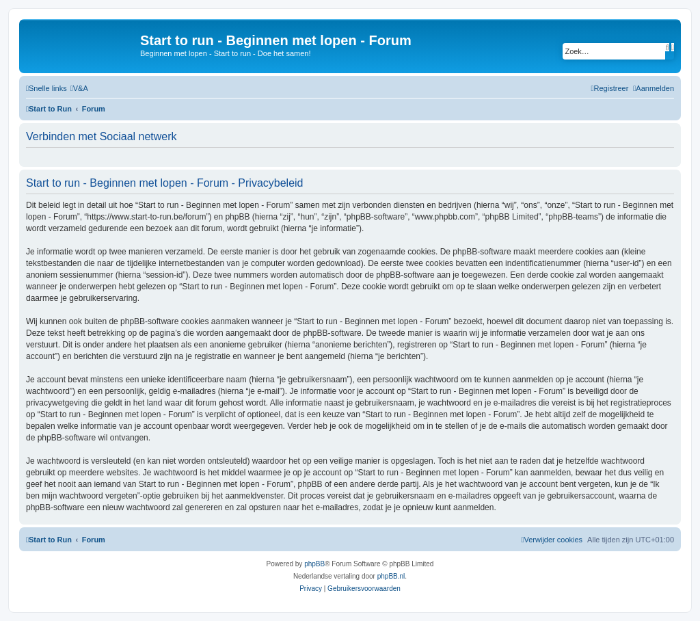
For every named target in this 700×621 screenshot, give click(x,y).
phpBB (314, 564)
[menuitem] (79, 88)
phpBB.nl (391, 576)
